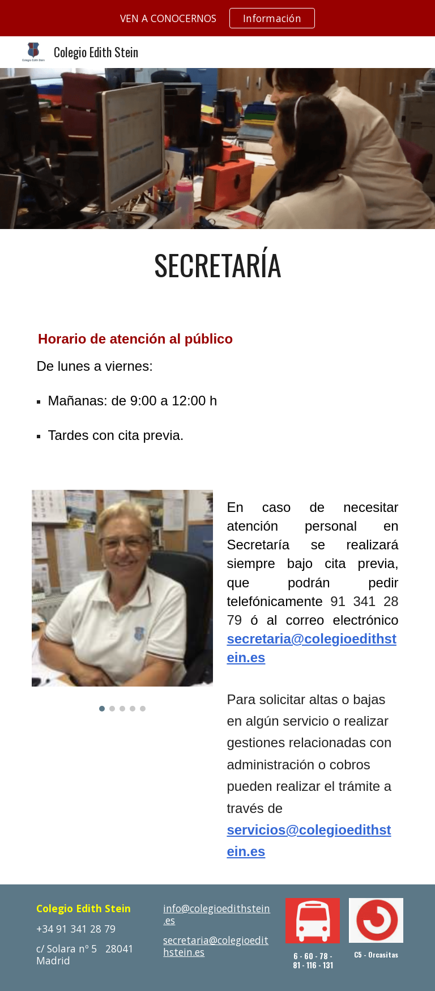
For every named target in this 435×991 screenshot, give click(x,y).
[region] (217, 18)
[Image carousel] (122, 601)
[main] (217, 265)
